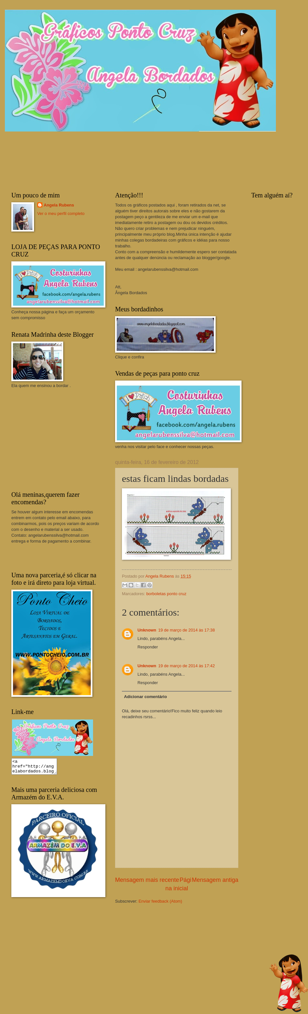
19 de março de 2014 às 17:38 (186, 630)
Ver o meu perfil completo (61, 213)
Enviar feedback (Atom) (160, 901)
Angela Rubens (59, 205)
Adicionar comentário (145, 696)
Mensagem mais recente (147, 880)
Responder (147, 647)
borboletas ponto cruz (166, 593)
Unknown (146, 630)
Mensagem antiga (215, 880)
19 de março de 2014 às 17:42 (186, 665)
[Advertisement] (60, 439)
